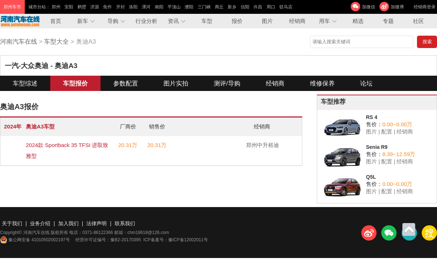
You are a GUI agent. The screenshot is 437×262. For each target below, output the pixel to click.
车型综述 (25, 83)
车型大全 (56, 41)
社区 (418, 21)
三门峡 (204, 6)
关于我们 (12, 223)
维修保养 (322, 83)
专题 (388, 21)
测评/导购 (227, 83)
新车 (82, 21)
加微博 (397, 6)
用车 (324, 21)
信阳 (245, 6)
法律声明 (96, 223)
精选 (358, 21)
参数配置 (125, 83)
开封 (120, 6)
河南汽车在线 (18, 41)
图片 (267, 21)
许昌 (257, 6)
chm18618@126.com (148, 232)
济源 (94, 6)
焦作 (107, 6)
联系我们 (125, 223)
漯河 (146, 6)
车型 (206, 21)
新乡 (232, 6)
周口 (271, 6)
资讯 (173, 21)
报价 (237, 21)
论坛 (366, 83)
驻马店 (285, 6)
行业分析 (146, 21)
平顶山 (174, 6)
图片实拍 (176, 83)
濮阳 (189, 6)
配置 (386, 131)
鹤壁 (82, 6)
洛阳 (133, 6)
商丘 (219, 6)
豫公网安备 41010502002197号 (35, 239)
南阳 (159, 6)
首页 (55, 21)
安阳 (68, 6)
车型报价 (75, 83)
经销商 (297, 21)
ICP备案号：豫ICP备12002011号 (175, 239)
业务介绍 (40, 223)
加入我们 (68, 223)
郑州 (56, 6)
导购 (112, 21)
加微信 (368, 6)
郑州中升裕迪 (262, 145)
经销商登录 (425, 6)
